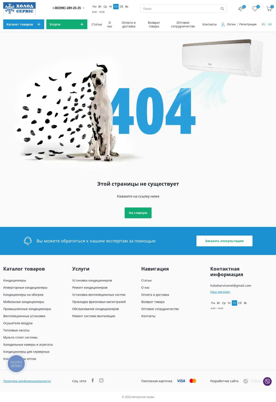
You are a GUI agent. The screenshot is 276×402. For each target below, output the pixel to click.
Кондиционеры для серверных (26, 352)
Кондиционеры (14, 280)
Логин (231, 24)
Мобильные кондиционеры (23, 302)
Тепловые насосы (16, 330)
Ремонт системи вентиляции (93, 316)
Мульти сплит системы (20, 337)
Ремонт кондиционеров (89, 287)
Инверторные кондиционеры (25, 287)
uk (270, 24)
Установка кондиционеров (92, 280)
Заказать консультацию (224, 241)
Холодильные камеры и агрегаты (28, 344)
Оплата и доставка (129, 24)
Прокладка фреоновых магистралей (99, 302)
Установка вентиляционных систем (98, 295)
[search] (222, 9)
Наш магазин (220, 292)
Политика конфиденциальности (27, 381)
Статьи (97, 24)
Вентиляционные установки (24, 316)
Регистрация (247, 24)
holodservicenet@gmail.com (230, 285)
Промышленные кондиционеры (27, 309)
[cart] (269, 9)
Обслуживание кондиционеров (95, 309)
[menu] (23, 24)
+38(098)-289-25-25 (66, 8)
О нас (109, 24)
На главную (138, 213)
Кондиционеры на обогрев (23, 295)
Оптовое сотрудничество (183, 24)
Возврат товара (154, 24)
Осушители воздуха (18, 323)
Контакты (209, 24)
